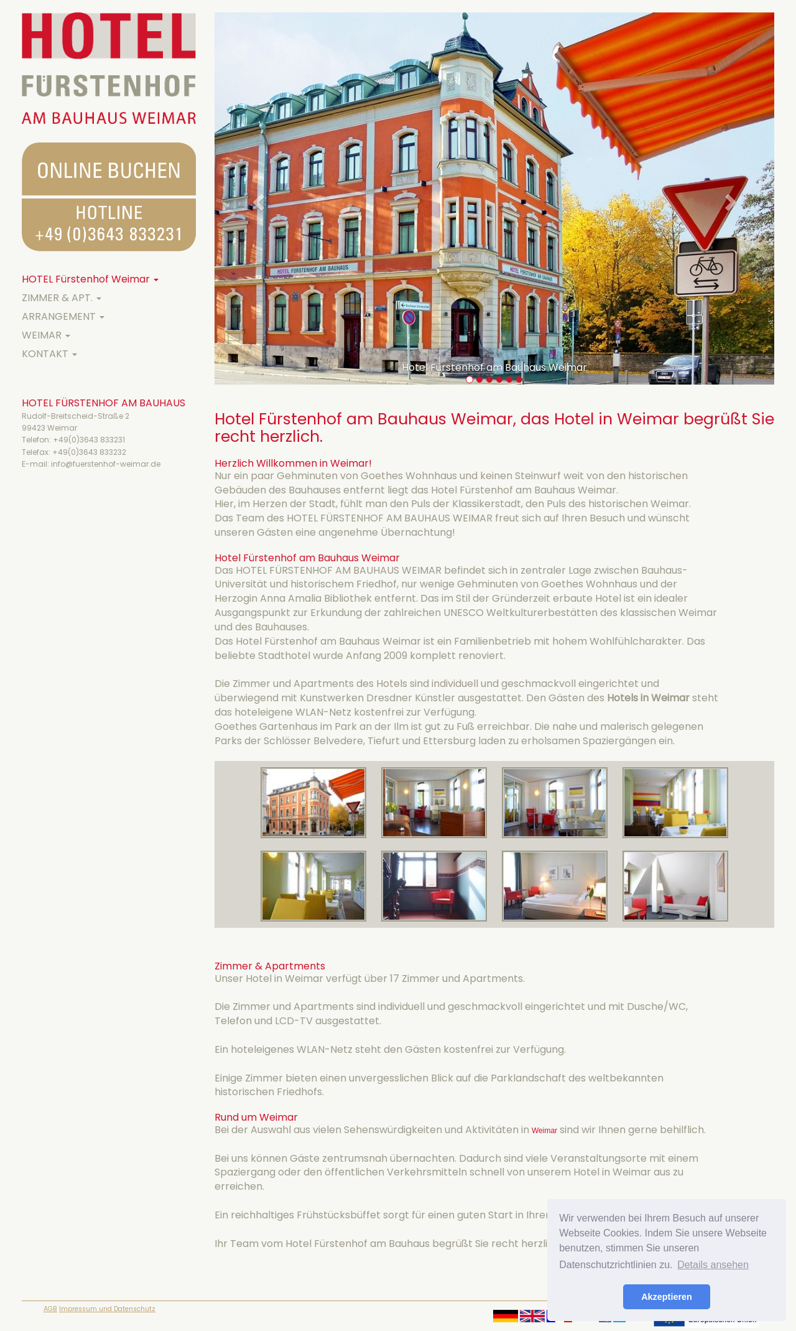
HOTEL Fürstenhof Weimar (90, 279)
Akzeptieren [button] (666, 1297)
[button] (256, 198)
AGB (50, 1309)
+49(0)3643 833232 (89, 452)
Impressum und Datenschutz (107, 1309)
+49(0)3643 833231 (89, 439)
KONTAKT (49, 354)
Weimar (544, 1130)
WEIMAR (46, 335)
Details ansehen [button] (713, 1264)
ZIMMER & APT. (61, 298)
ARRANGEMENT (63, 316)
